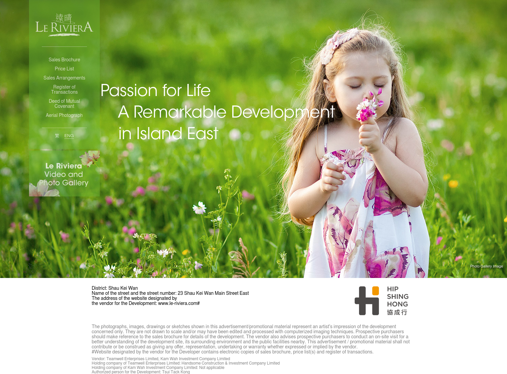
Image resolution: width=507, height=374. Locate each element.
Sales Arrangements (64, 78)
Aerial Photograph (64, 115)
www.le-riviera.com (177, 303)
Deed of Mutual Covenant (64, 104)
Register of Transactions (64, 90)
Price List (64, 69)
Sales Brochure (64, 60)
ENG (69, 136)
